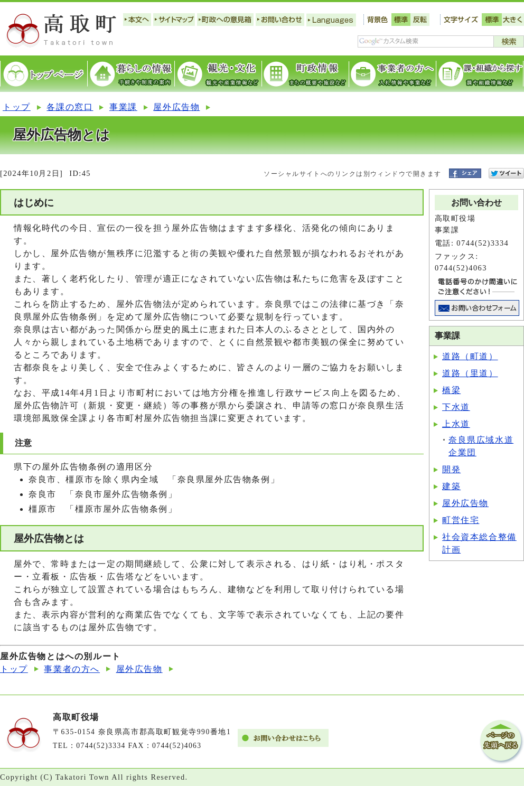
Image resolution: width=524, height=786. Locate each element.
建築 (451, 486)
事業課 (123, 106)
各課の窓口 (69, 106)
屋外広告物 (176, 106)
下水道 (456, 407)
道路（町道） (470, 356)
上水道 (456, 423)
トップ (17, 106)
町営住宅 (460, 520)
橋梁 (451, 390)
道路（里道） (470, 373)
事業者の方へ (72, 669)
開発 (451, 469)
